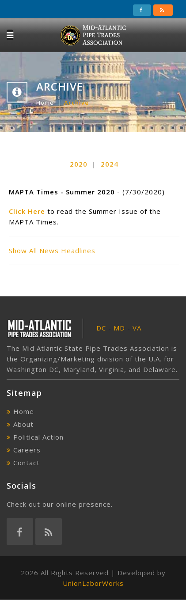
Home (45, 102)
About (23, 424)
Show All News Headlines (52, 250)
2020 (78, 163)
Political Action (38, 437)
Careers (27, 449)
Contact (26, 462)
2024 (109, 163)
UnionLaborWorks (93, 583)
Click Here (27, 211)
